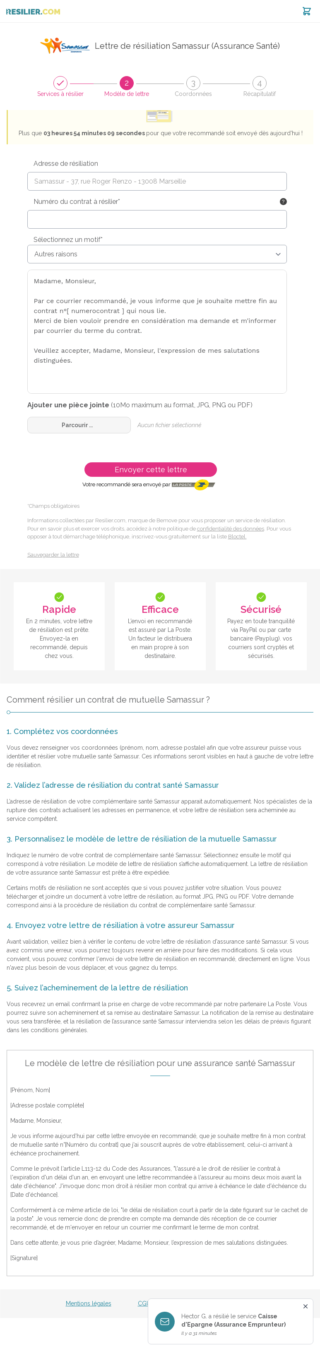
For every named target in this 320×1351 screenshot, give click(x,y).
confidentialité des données (230, 529)
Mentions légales (88, 1303)
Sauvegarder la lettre (53, 555)
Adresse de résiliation (66, 163)
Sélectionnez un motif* (68, 240)
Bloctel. (237, 536)
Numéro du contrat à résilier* (77, 202)
